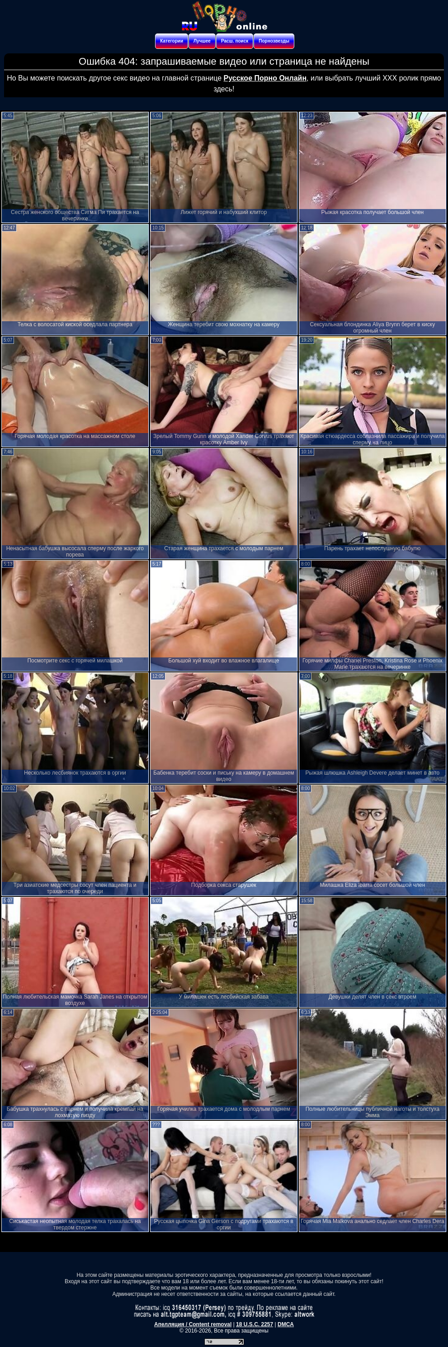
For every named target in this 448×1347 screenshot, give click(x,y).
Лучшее (202, 40)
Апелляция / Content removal (192, 1324)
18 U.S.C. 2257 (254, 1324)
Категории (171, 40)
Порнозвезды (274, 40)
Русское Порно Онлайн (265, 78)
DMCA (286, 1324)
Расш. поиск (234, 40)
